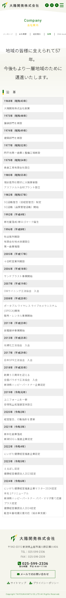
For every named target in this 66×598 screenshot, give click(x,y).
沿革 (49, 34)
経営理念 (37, 34)
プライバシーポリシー (44, 583)
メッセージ (8, 34)
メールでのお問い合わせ (33, 574)
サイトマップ (16, 583)
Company (33, 20)
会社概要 (23, 34)
